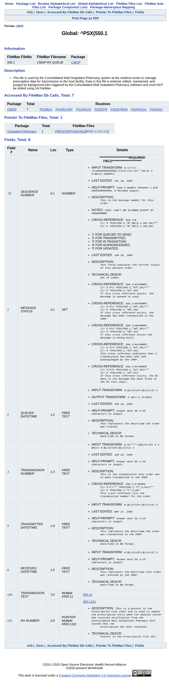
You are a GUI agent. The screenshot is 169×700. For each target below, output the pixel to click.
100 (9, 613)
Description (14, 70)
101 (9, 640)
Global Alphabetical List (95, 3)
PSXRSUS (83, 109)
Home (9, 3)
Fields (139, 12)
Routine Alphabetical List (56, 3)
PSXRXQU (138, 109)
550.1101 (89, 620)
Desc (40, 12)
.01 (9, 194)
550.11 (88, 613)
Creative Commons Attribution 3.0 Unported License (95, 696)
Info (30, 12)
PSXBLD (46, 109)
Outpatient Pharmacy (21, 131)
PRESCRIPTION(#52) (70, 131)
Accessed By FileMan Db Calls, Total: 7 (39, 95)
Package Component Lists (68, 7)
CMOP (20, 26)
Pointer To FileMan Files (113, 12)
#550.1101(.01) (97, 131)
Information (14, 48)
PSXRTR (100, 109)
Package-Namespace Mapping (112, 7)
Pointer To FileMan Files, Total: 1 (33, 117)
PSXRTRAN (119, 109)
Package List (25, 3)
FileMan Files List (129, 3)
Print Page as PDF (85, 18)
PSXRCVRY (64, 109)
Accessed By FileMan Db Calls (70, 12)
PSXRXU (156, 109)
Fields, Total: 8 (17, 139)
